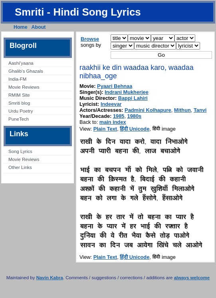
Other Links (20, 167)
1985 (118, 116)
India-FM (17, 79)
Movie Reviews (23, 87)
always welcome (192, 277)
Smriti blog (19, 103)
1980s (134, 116)
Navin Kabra (49, 277)
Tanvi (200, 110)
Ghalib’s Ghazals (25, 71)
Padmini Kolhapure (148, 110)
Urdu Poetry (20, 111)
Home (21, 27)
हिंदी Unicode (134, 129)
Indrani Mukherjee (127, 92)
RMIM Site (19, 95)
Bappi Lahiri (133, 98)
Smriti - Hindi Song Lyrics (78, 12)
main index (112, 122)
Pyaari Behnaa (114, 86)
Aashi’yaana (21, 63)
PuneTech (18, 119)
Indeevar (111, 104)
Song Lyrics (20, 151)
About (39, 27)
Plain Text (105, 129)
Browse (90, 39)
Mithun (182, 110)
